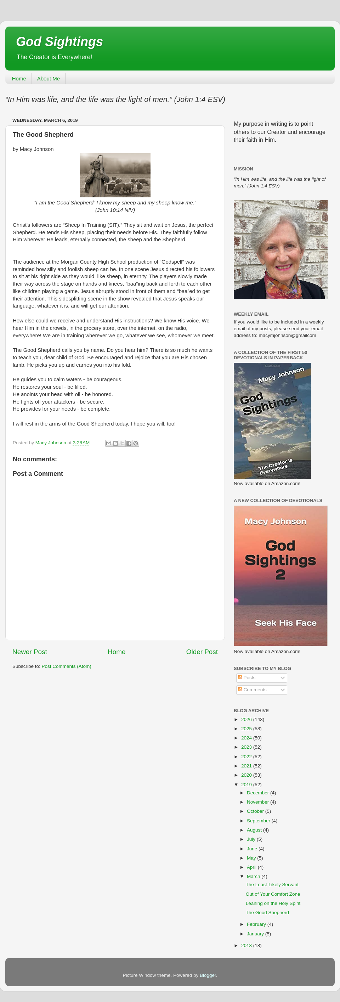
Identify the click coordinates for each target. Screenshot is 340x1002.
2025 (247, 728)
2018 (247, 945)
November (258, 802)
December (258, 792)
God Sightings (59, 41)
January (256, 933)
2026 (247, 719)
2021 (247, 766)
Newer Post (29, 651)
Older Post (202, 651)
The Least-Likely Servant (272, 884)
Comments (252, 689)
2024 (247, 738)
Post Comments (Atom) (66, 666)
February (257, 924)
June (253, 848)
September (259, 820)
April (252, 867)
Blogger (208, 975)
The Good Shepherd (267, 912)
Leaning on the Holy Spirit (273, 903)
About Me (48, 78)
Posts (247, 677)
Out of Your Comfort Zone (273, 894)
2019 (247, 784)
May (252, 858)
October (256, 811)
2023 (247, 747)
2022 (247, 756)
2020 (247, 775)
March (254, 876)
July (252, 839)
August (255, 830)
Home (19, 78)
